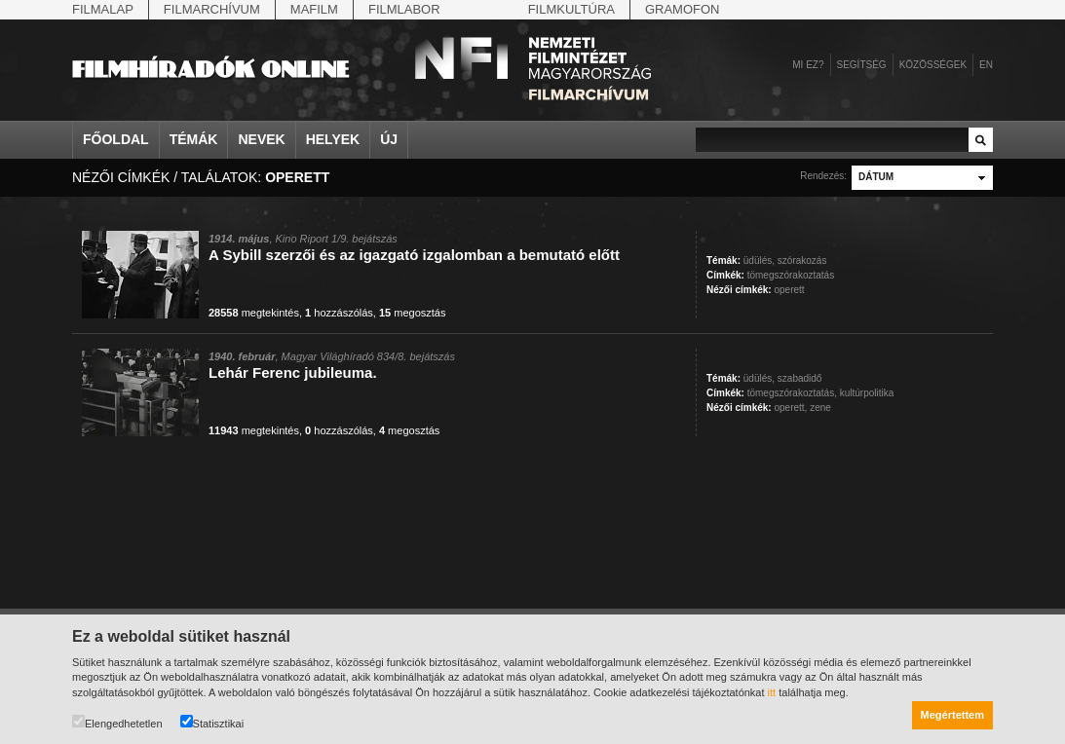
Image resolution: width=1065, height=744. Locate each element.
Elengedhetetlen (117, 722)
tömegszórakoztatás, (792, 393)
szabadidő (800, 378)
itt (772, 692)
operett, (790, 407)
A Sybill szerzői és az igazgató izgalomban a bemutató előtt (414, 254)
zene (820, 407)
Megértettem (952, 715)
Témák (194, 139)
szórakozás (802, 260)
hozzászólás (339, 312)
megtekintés (254, 312)
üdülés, (759, 260)
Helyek (333, 139)
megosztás (412, 312)
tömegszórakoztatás (791, 275)
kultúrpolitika (867, 393)
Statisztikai (212, 722)
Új (389, 139)
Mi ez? (807, 64)
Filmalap (102, 9)
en (986, 64)
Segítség (862, 64)
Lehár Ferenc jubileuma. (293, 372)
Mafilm (314, 9)
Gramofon (682, 9)
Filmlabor (404, 9)
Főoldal (116, 139)
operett (789, 289)
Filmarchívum (212, 9)
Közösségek (933, 64)
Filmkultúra (571, 9)
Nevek (261, 139)
